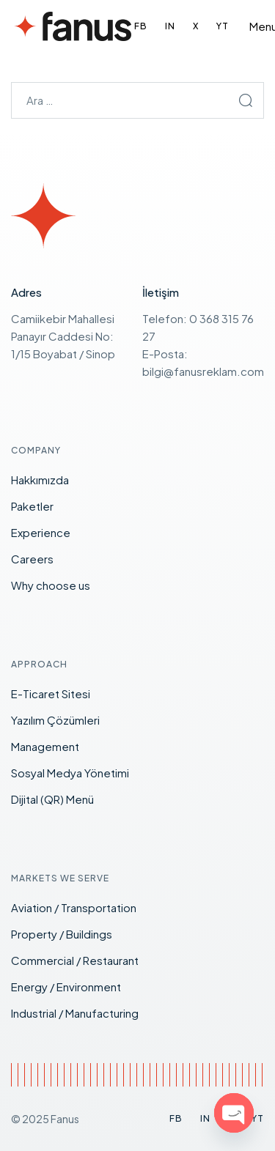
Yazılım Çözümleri (55, 720)
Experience (40, 532)
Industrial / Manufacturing (75, 1013)
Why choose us (50, 585)
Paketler (32, 506)
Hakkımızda (40, 479)
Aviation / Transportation (73, 907)
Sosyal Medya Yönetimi (70, 773)
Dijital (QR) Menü (52, 799)
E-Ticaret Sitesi (50, 693)
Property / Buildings (61, 934)
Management (45, 746)
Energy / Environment (66, 986)
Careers (32, 559)
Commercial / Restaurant (75, 960)
